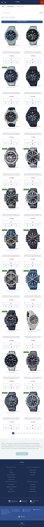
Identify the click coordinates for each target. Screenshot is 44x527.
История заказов (33, 486)
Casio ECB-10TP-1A (11, 168)
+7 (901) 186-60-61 (16, 509)
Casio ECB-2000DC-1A (11, 209)
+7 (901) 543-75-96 (16, 511)
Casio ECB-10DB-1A (32, 46)
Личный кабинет (33, 484)
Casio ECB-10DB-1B (11, 87)
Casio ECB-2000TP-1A (11, 290)
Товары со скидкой (11, 491)
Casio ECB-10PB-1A (32, 128)
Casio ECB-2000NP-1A (11, 250)
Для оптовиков (11, 479)
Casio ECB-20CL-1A (11, 331)
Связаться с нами (33, 470)
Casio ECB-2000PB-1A (33, 250)
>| (41, 433)
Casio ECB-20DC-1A (32, 372)
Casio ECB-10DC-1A (32, 87)
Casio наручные (10, 6)
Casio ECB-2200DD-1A (33, 412)
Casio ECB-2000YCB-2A (32, 290)
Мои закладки (32, 489)
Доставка (11, 472)
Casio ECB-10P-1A (11, 128)
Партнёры (11, 489)
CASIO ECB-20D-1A (32, 331)
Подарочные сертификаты (11, 486)
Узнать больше (22, 453)
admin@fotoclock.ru (38, 509)
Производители (11, 484)
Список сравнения (6, 12)
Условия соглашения (11, 477)
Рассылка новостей (32, 491)
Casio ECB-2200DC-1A (11, 412)
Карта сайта (33, 474)
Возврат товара (33, 472)
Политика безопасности (11, 474)
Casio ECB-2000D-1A (33, 168)
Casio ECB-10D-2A (11, 46)
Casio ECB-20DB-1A (11, 372)
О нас (11, 470)
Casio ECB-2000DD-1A (33, 209)
